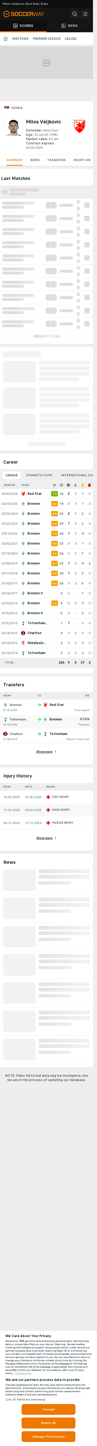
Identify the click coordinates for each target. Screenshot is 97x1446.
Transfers (56, 160)
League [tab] (11, 475)
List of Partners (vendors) (25, 1399)
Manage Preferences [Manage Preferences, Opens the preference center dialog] (48, 1436)
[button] (74, 14)
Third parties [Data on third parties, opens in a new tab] (22, 1373)
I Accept (48, 1409)
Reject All (48, 1423)
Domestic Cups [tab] (39, 475)
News (35, 160)
